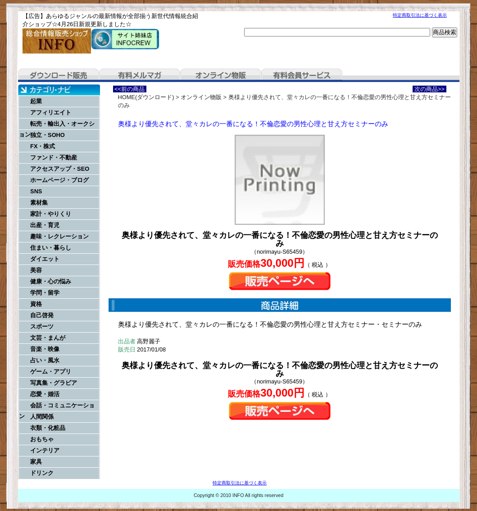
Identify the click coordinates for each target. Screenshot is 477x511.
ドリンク (42, 473)
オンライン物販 (220, 75)
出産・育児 (44, 225)
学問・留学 (44, 292)
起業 (36, 101)
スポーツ (42, 326)
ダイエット (44, 259)
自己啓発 (42, 315)
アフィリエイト (50, 112)
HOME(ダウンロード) (146, 97)
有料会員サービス (301, 75)
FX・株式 (42, 146)
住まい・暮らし (50, 247)
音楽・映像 (44, 349)
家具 (36, 461)
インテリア (44, 450)
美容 (36, 270)
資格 (36, 304)
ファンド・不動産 (53, 157)
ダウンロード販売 (58, 75)
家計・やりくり (50, 213)
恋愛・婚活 (44, 394)
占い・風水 (44, 360)
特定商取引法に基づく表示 (420, 15)
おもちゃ (42, 439)
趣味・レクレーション (59, 236)
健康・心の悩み (50, 281)
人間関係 (42, 416)
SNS (36, 191)
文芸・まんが (47, 337)
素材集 (39, 202)
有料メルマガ (139, 75)
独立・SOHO (47, 135)
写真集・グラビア (53, 382)
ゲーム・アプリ (50, 371)
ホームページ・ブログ (59, 180)
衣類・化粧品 (47, 427)
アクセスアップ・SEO (59, 168)
